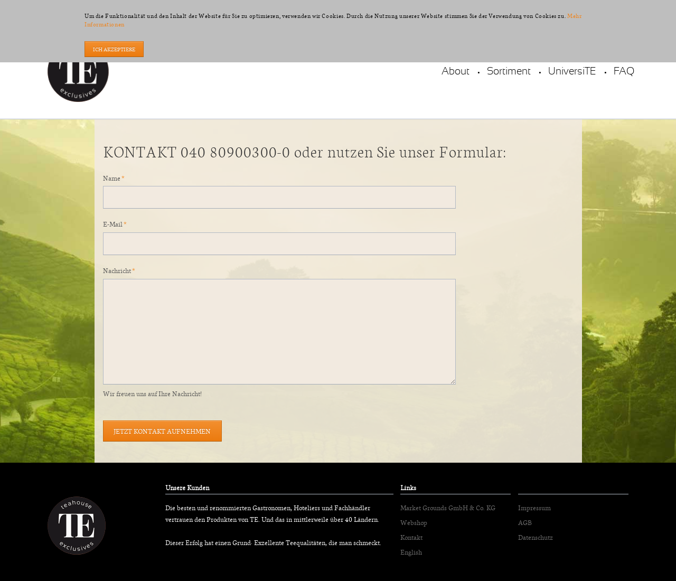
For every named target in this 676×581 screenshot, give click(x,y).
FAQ (624, 72)
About (456, 72)
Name (118, 177)
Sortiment (509, 72)
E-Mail (118, 223)
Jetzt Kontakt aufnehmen (162, 430)
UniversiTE (572, 72)
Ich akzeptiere (114, 49)
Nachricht (118, 270)
